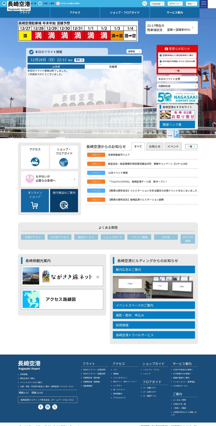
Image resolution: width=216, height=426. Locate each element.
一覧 (177, 70)
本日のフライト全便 (169, 78)
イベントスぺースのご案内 (31, 378)
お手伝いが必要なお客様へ (108, 3)
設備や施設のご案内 (181, 374)
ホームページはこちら (62, 396)
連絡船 (116, 370)
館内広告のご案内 (128, 265)
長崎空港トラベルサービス (135, 331)
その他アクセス (57, 237)
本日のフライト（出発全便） (95, 366)
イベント (173, 146)
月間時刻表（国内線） (92, 374)
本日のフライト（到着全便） (95, 370)
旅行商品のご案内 (64, 200)
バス (115, 366)
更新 (77, 60)
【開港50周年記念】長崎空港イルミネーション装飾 (136, 199)
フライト (57, 12)
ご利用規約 (175, 422)
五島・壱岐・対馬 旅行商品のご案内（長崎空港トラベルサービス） (47, 382)
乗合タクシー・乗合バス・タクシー (125, 378)
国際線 (131, 51)
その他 (158, 237)
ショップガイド (108, 237)
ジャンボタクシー (120, 374)
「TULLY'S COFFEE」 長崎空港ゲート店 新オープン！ (138, 181)
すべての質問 (183, 237)
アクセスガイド (119, 394)
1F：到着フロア (149, 384)
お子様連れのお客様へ (182, 370)
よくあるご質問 (50, 3)
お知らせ (154, 146)
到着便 (113, 67)
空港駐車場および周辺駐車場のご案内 (177, 55)
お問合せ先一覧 (68, 3)
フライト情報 (133, 237)
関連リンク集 (172, 124)
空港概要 (145, 422)
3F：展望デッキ (149, 392)
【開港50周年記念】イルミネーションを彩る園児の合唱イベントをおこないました (152, 190)
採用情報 (122, 321)
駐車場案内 (117, 390)
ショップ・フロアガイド (139, 12)
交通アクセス (33, 237)
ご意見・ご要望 (86, 3)
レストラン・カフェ (151, 366)
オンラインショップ (35, 200)
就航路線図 (87, 382)
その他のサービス (180, 382)
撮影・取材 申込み (130, 311)
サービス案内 (179, 12)
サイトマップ (189, 422)
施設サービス (83, 237)
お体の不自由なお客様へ (183, 366)
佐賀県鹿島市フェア (119, 154)
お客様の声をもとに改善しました (184, 409)
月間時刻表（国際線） (92, 378)
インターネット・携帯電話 (184, 378)
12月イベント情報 (118, 172)
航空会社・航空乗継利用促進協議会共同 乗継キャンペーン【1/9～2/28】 (148, 163)
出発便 (56, 67)
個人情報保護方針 (160, 422)
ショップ (146, 370)
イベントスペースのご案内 (134, 301)
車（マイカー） (119, 386)
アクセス (98, 12)
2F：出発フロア (149, 388)
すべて (138, 146)
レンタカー (117, 382)
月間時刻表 (164, 86)
